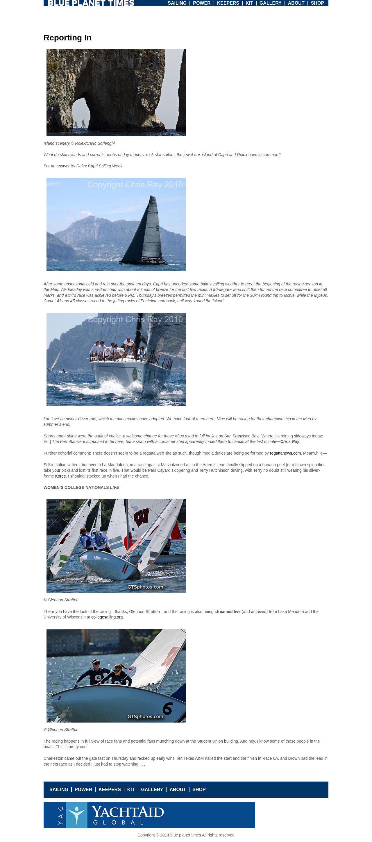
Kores (60, 476)
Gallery (271, 3)
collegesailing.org (107, 617)
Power (201, 3)
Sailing (177, 3)
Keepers (228, 3)
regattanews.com (285, 453)
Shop (317, 3)
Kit (249, 3)
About (296, 3)
